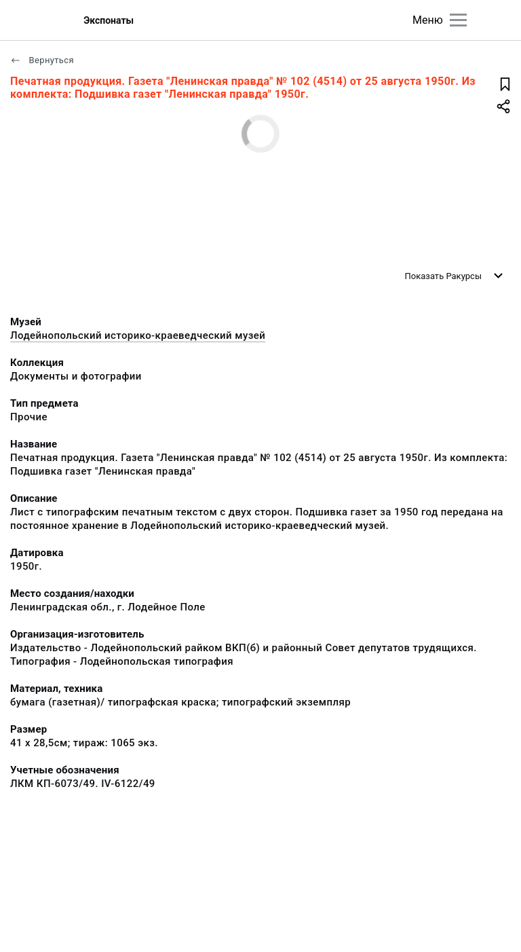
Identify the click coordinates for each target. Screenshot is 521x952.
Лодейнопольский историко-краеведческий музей (137, 335)
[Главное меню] (458, 20)
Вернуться (42, 60)
